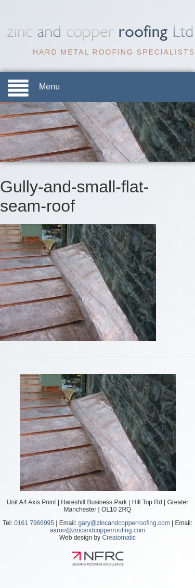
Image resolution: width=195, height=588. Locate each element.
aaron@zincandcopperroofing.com (98, 530)
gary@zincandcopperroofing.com (124, 523)
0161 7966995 (34, 523)
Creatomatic (119, 537)
